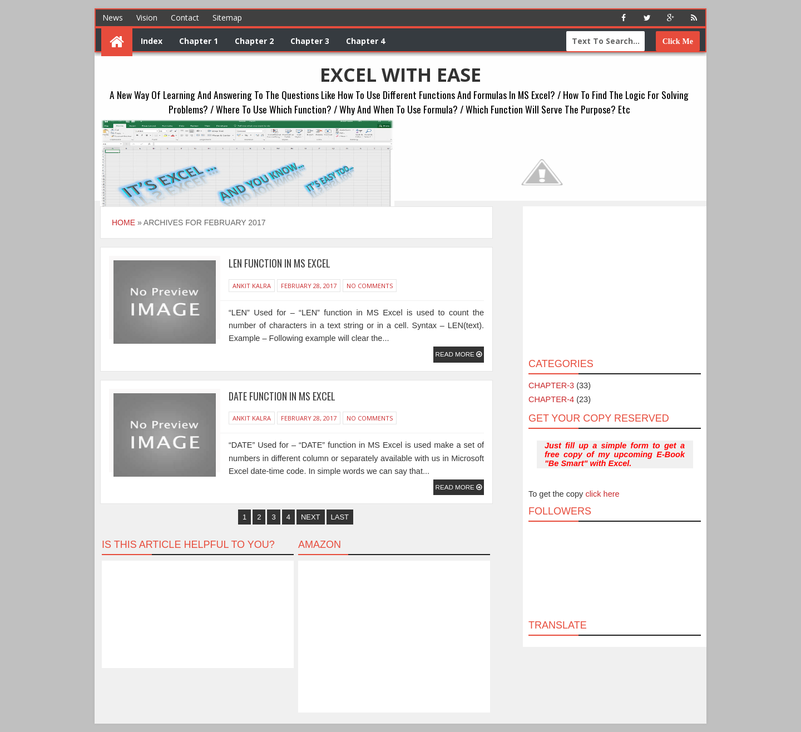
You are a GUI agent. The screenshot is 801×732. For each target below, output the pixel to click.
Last (340, 517)
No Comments (370, 285)
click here (602, 493)
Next (310, 517)
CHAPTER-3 (551, 385)
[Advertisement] (614, 281)
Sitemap (227, 17)
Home (123, 222)
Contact (185, 17)
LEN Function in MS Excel (279, 263)
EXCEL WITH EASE (400, 74)
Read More (456, 354)
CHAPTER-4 (551, 399)
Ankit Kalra (252, 285)
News (112, 17)
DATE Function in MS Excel (282, 396)
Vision (146, 17)
